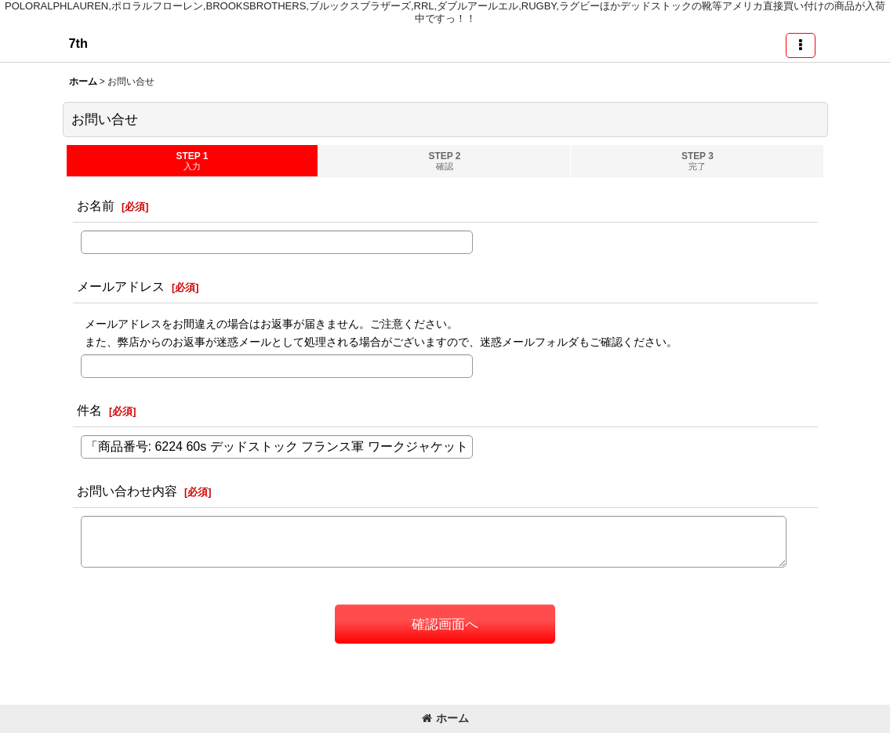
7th (78, 43)
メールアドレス (121, 286)
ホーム (445, 718)
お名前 (95, 205)
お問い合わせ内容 (127, 491)
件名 (89, 410)
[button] (801, 45)
